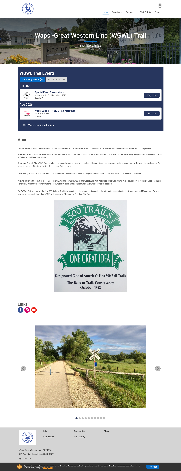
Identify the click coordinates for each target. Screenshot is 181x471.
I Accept (153, 467)
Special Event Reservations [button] (50, 92)
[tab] (32, 79)
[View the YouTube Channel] (34, 310)
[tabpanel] (90, 366)
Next (160, 368)
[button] (152, 95)
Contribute (117, 12)
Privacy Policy (48, 468)
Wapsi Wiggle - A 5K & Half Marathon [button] (55, 110)
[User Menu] (160, 5)
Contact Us (131, 12)
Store (157, 12)
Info (106, 12)
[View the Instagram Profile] (27, 310)
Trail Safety (145, 12)
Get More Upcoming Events (38, 125)
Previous (25, 368)
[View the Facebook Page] (20, 310)
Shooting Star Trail (82, 194)
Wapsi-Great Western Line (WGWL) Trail (90, 35)
